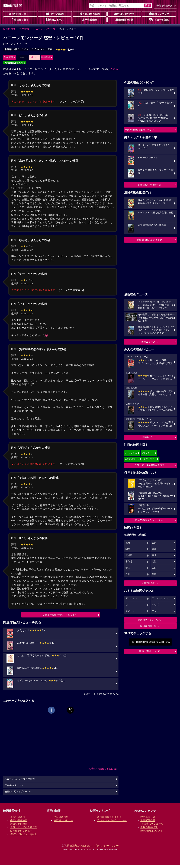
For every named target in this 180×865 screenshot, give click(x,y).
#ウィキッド (148, 453)
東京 (128, 543)
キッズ (155, 605)
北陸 (154, 561)
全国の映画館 (61, 816)
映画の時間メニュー (20, 14)
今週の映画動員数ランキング (140, 129)
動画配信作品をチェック (149, 239)
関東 (154, 543)
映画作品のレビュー (21, 830)
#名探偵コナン (132, 459)
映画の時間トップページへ (18, 791)
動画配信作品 (124, 19)
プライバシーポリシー (106, 845)
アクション (131, 598)
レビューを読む (159, 19)
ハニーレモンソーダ (44, 28)
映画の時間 (9, 28)
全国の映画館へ (150, 583)
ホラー (155, 611)
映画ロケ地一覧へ (149, 626)
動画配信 (45, 57)
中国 (128, 568)
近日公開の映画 (124, 13)
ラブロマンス (37, 49)
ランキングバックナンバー (112, 820)
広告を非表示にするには (102, 768)
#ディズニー (150, 459)
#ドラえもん (131, 453)
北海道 (129, 555)
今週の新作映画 (90, 13)
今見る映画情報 (149, 827)
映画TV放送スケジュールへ (149, 520)
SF (127, 605)
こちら (114, 69)
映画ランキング (159, 13)
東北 (154, 555)
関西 (128, 549)
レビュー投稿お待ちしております (60, 614)
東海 (154, 549)
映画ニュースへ (150, 341)
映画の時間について (149, 651)
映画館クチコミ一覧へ (149, 620)
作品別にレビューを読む (23, 834)
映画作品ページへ (14, 785)
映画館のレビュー (63, 820)
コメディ (130, 611)
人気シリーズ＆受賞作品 (23, 827)
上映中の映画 (55, 13)
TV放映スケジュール (151, 823)
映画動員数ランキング (109, 816)
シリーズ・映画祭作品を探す (149, 465)
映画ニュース (55, 19)
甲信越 (129, 561)
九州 (128, 574)
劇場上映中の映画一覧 (149, 184)
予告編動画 (89, 19)
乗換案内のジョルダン (79, 845)
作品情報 (24, 28)
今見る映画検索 (164, 5)
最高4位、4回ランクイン (16, 49)
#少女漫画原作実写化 (15, 63)
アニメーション (160, 598)
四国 (154, 568)
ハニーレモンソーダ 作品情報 (20, 779)
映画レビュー (149, 437)
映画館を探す (20, 19)
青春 (50, 49)
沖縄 (154, 574)
